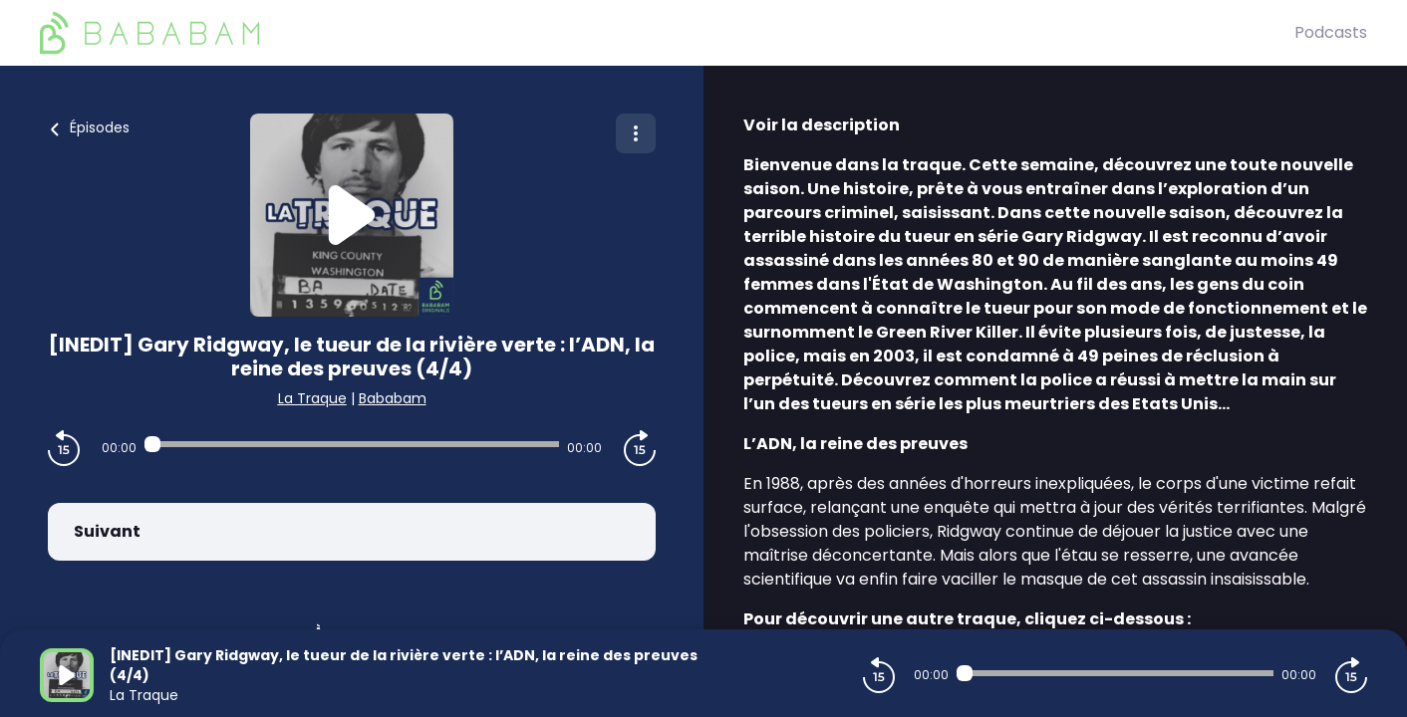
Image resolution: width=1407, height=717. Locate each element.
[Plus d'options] (636, 133)
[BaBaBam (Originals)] (667, 33)
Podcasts (1330, 32)
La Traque (312, 398)
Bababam (392, 398)
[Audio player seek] (351, 444)
